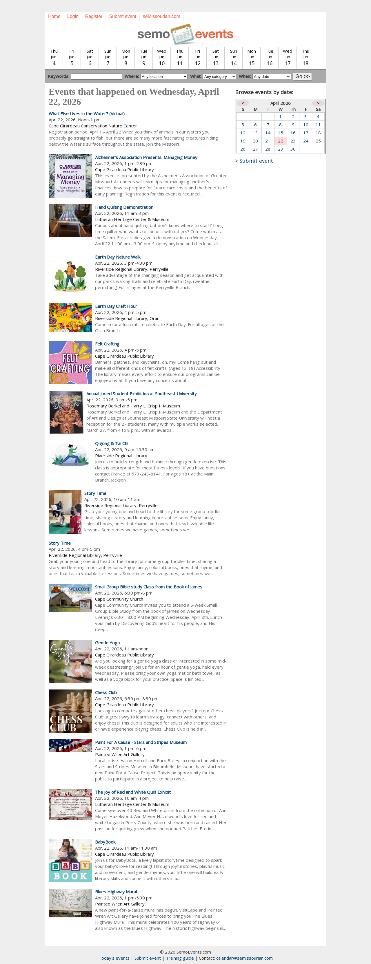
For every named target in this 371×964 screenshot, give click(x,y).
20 (255, 141)
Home (54, 16)
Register (94, 16)
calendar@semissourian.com (244, 958)
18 (318, 133)
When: (245, 76)
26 (242, 149)
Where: (132, 76)
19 (242, 141)
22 (280, 141)
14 (267, 133)
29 (280, 149)
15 (280, 133)
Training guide (180, 958)
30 (293, 149)
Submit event (122, 16)
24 (305, 141)
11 (318, 124)
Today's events (114, 958)
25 (318, 141)
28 (267, 149)
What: (195, 76)
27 (255, 149)
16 (293, 133)
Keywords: (58, 76)
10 (305, 124)
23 (293, 141)
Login (73, 16)
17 (305, 133)
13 (255, 133)
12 (242, 133)
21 (267, 141)
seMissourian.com (161, 16)
